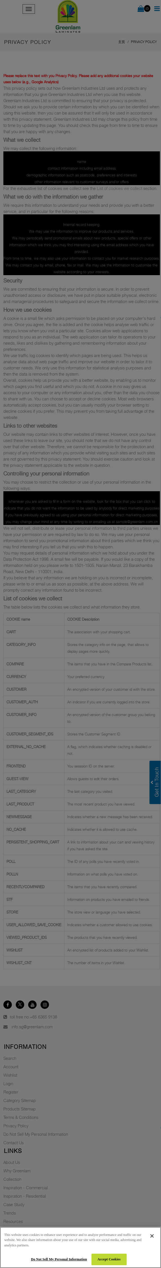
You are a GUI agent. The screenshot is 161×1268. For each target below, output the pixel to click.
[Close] (152, 1236)
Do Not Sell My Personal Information (59, 1259)
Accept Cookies (108, 1259)
